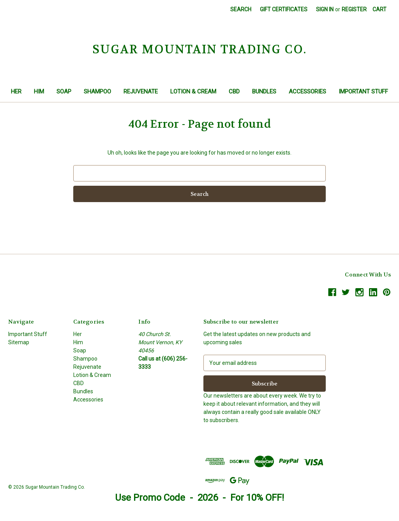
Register (354, 9)
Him (39, 91)
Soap (63, 91)
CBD (234, 91)
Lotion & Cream (193, 91)
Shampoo (97, 91)
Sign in (325, 9)
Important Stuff (363, 91)
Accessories (307, 91)
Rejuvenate (141, 91)
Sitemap (18, 342)
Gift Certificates (283, 9)
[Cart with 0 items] (379, 9)
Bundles (264, 91)
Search (240, 9)
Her (16, 91)
